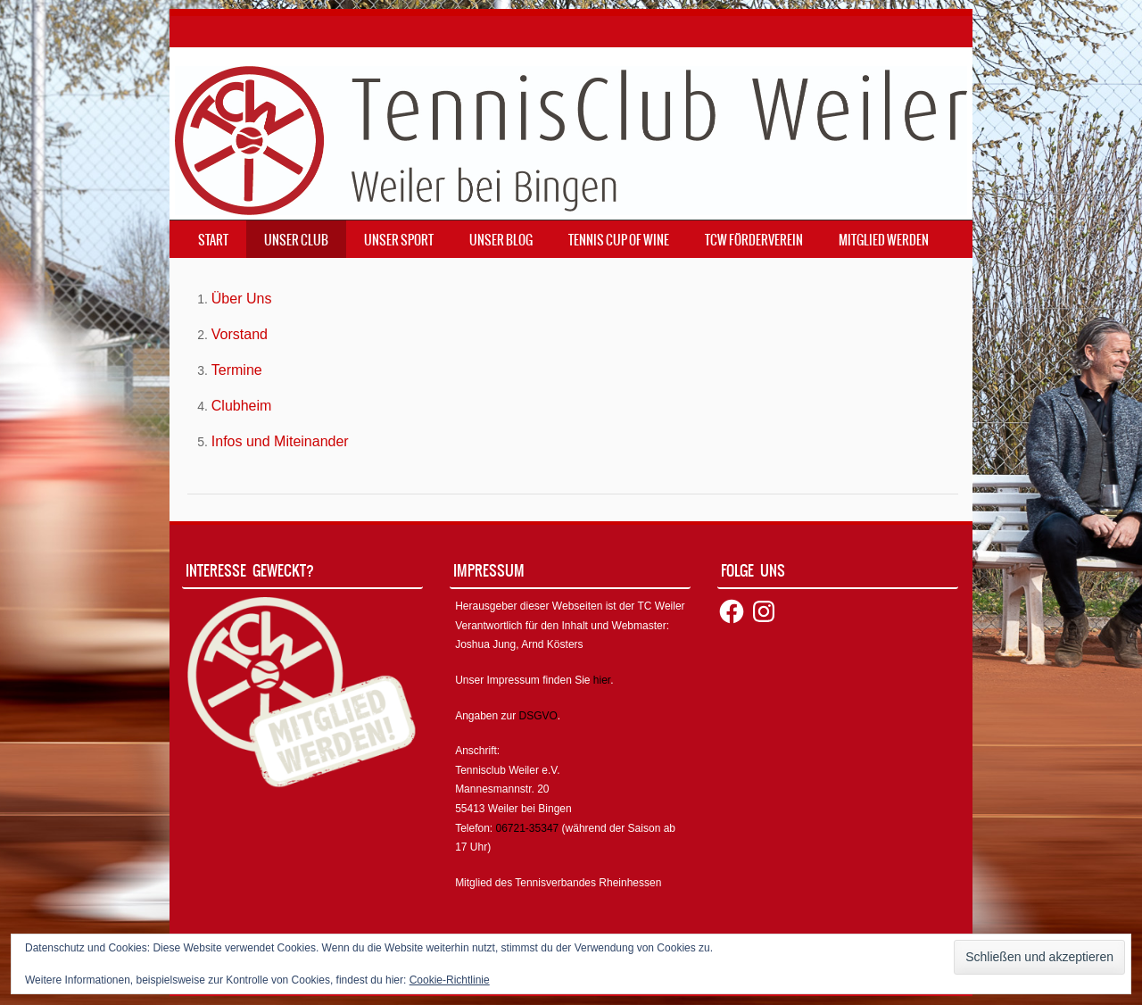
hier (601, 680)
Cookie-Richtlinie (450, 980)
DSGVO (538, 716)
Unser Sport (399, 240)
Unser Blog (501, 240)
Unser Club (296, 240)
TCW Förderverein (754, 240)
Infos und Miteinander (280, 441)
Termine (236, 370)
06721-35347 (527, 828)
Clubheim (241, 405)
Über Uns (241, 298)
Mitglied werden (884, 240)
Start (213, 240)
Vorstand (239, 334)
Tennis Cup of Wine (618, 240)
